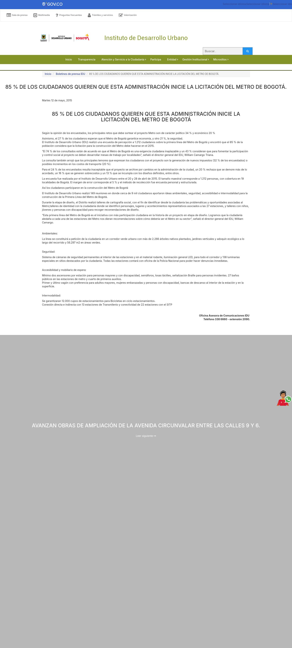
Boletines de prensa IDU (70, 73)
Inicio (48, 73)
